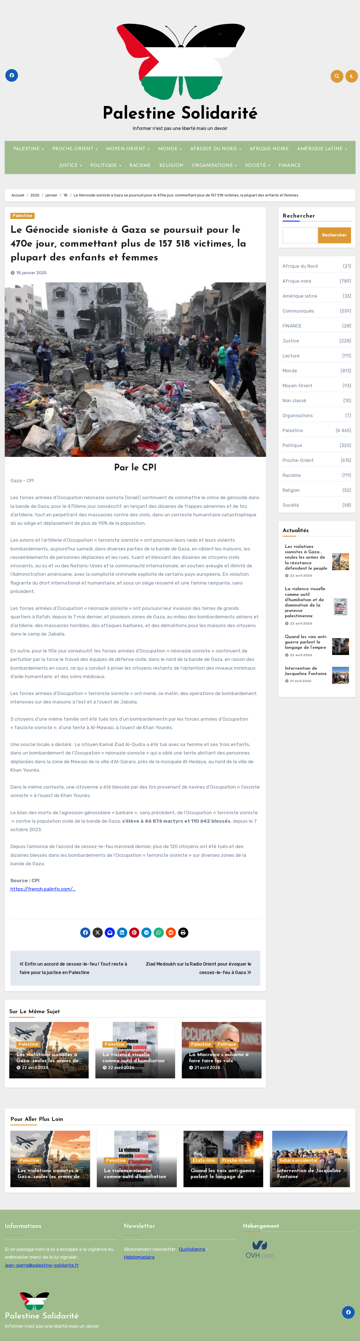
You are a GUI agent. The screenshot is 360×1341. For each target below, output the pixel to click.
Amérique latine (300, 296)
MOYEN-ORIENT (126, 149)
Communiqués (298, 311)
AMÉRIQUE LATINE (320, 149)
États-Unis (204, 1158)
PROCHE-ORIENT (73, 149)
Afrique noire (297, 281)
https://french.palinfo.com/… (43, 889)
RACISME (140, 165)
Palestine (22, 215)
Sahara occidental (298, 1158)
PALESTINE (27, 149)
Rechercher (299, 216)
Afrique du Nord (300, 266)
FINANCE (290, 165)
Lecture (291, 356)
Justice (291, 341)
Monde (290, 370)
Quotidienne (192, 1246)
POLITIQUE (104, 165)
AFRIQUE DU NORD (214, 149)
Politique (227, 1044)
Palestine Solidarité (180, 114)
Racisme (292, 475)
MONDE (168, 149)
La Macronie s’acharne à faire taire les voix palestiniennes (219, 1061)
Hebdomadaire (139, 1255)
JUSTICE (69, 165)
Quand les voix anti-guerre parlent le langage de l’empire (306, 642)
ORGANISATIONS (213, 165)
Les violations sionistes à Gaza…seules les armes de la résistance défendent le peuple (306, 558)
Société (291, 505)
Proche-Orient (298, 460)
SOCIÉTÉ (256, 165)
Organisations (298, 415)
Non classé (294, 400)
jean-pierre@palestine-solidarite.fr (42, 1262)
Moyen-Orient (297, 385)
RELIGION (171, 165)
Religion (291, 490)
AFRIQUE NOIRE (269, 149)
